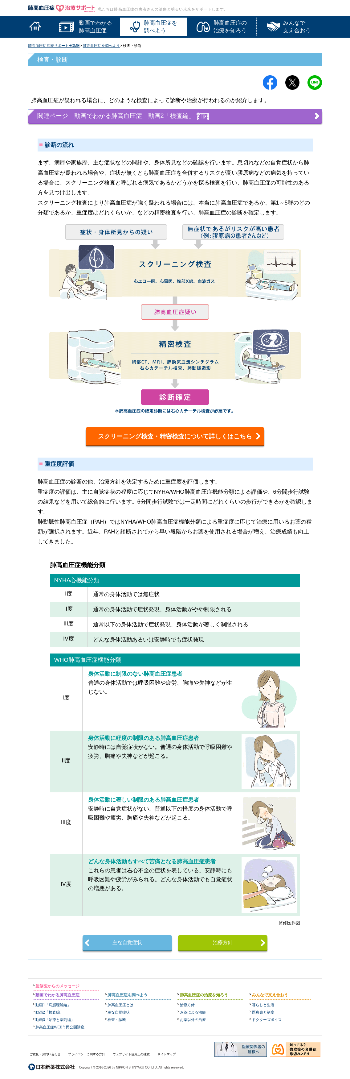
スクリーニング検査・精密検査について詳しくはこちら (175, 436)
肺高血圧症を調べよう (101, 46)
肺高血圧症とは (120, 1005)
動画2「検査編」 (49, 1012)
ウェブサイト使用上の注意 (131, 1054)
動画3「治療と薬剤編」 (55, 1020)
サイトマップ (166, 1054)
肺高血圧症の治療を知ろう (204, 995)
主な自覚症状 (127, 942)
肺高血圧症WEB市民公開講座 (59, 1027)
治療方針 (223, 942)
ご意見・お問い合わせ (45, 1054)
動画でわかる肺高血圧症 (57, 995)
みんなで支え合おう (270, 995)
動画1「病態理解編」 (53, 1005)
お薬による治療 (193, 1012)
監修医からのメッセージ (57, 986)
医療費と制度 (263, 1012)
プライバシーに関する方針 (86, 1054)
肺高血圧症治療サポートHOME (54, 46)
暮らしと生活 (263, 1005)
